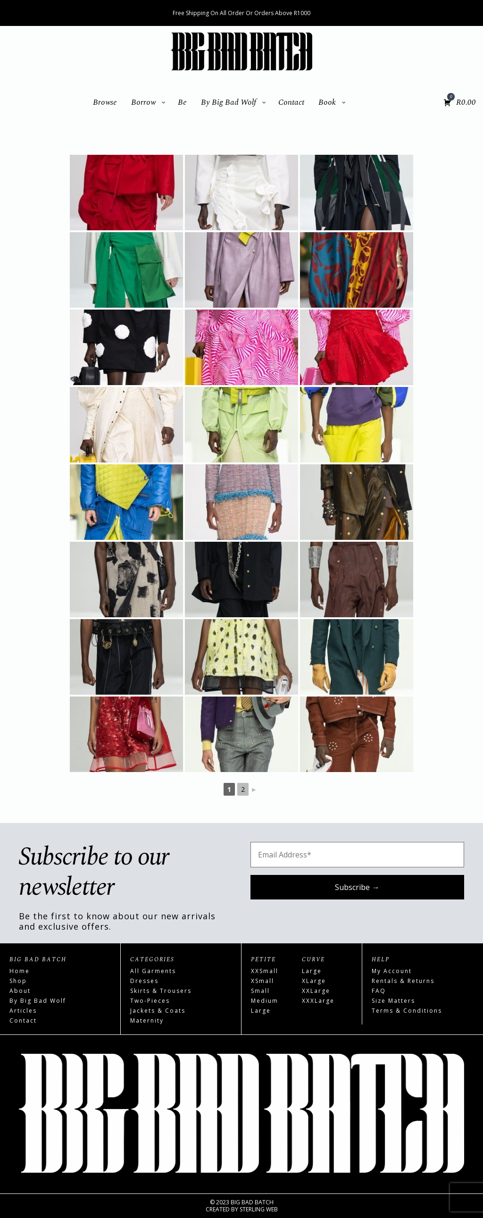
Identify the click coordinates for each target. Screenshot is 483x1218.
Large (261, 1011)
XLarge (314, 981)
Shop (18, 981)
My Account (392, 971)
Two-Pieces (150, 1001)
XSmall (262, 981)
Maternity (147, 1020)
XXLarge (316, 991)
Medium (264, 1001)
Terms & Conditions (407, 1011)
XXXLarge (318, 1001)
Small (260, 991)
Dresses (144, 981)
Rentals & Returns (403, 981)
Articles (23, 1011)
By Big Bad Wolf (37, 1001)
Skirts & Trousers (161, 991)
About (20, 991)
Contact (23, 1020)
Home (19, 971)
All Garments (153, 971)
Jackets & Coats (157, 1011)
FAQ (379, 991)
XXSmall (264, 971)
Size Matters (393, 1001)
